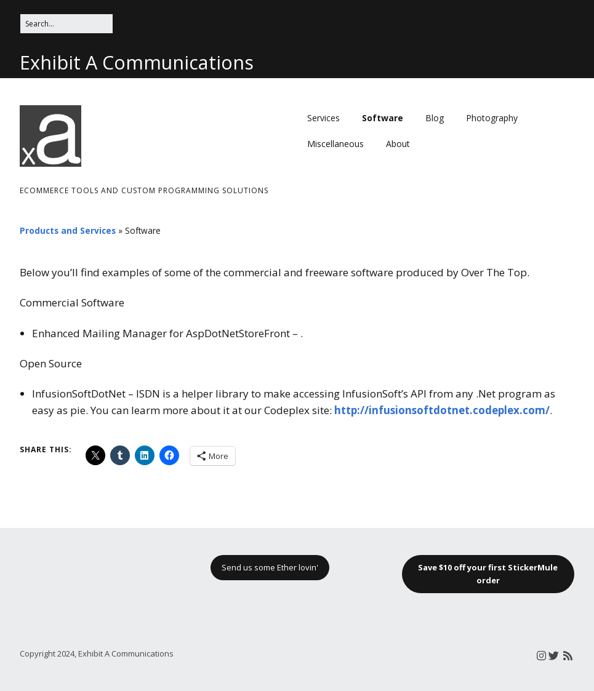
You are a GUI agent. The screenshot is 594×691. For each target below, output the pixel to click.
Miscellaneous (335, 144)
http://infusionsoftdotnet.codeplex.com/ (442, 410)
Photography (492, 118)
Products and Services (68, 230)
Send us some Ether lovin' (270, 567)
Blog (434, 118)
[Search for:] (66, 24)
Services (323, 118)
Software (382, 118)
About (398, 144)
